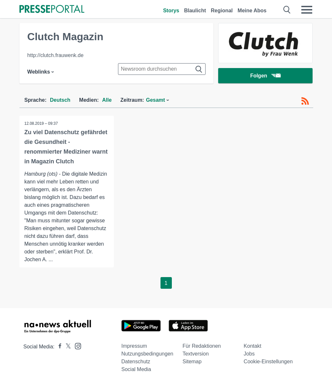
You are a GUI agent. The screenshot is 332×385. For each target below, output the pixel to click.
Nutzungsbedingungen (147, 353)
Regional (222, 10)
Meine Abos (252, 10)
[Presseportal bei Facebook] (58, 346)
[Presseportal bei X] (66, 346)
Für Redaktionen (202, 346)
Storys (171, 10)
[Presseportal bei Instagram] (76, 345)
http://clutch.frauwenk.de (55, 55)
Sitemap (192, 361)
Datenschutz (135, 361)
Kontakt (252, 346)
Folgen (265, 76)
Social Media (136, 369)
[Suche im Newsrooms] (162, 69)
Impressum (134, 346)
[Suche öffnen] (287, 9)
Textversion (196, 353)
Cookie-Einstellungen (268, 361)
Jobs (249, 353)
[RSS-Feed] (305, 101)
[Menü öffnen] (307, 9)
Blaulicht (195, 10)
